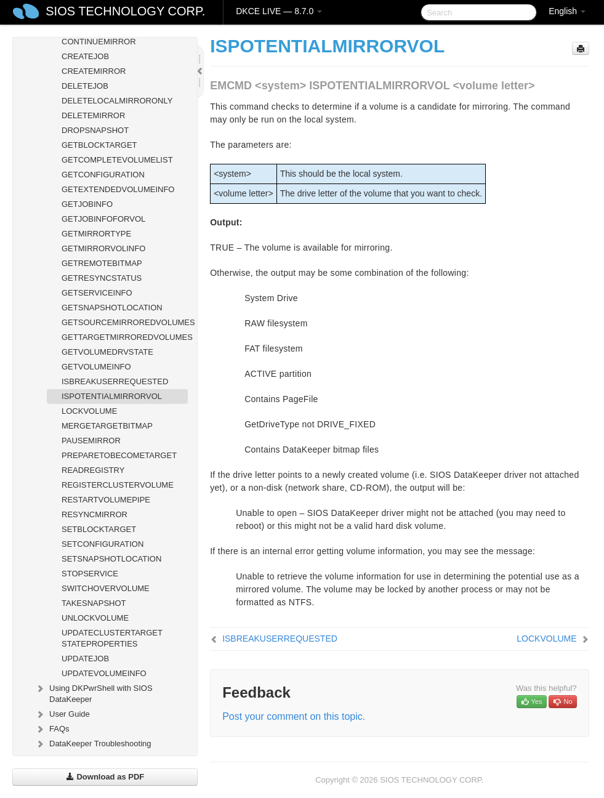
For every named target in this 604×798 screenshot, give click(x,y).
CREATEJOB (85, 56)
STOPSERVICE (90, 573)
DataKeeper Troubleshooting (92, 743)
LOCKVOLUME (89, 411)
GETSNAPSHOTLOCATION (112, 307)
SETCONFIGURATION (102, 544)
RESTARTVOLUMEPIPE (106, 499)
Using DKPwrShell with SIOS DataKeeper (93, 692)
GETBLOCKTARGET (99, 145)
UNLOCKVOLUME (95, 618)
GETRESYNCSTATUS (102, 278)
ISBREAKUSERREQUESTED (115, 381)
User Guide (62, 714)
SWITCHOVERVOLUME (106, 588)
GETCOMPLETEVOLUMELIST (117, 159)
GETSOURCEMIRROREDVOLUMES (125, 322)
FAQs (52, 729)
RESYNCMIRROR (94, 514)
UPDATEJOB (85, 658)
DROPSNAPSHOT (95, 130)
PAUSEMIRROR (91, 440)
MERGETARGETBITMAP (107, 425)
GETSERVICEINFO (97, 292)
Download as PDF (105, 776)
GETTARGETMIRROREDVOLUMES (125, 337)
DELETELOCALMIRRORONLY (117, 100)
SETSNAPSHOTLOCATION (111, 558)
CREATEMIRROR (94, 71)
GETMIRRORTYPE (96, 233)
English (567, 11)
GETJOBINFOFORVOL (103, 219)
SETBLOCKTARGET (99, 529)
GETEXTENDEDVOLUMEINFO (118, 189)
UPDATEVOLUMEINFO (104, 673)
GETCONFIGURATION (103, 174)
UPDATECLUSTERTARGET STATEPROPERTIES (112, 638)
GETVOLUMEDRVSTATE (107, 352)
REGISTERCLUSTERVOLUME (118, 485)
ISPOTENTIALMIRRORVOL (112, 396)
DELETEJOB (85, 86)
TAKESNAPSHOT (94, 603)
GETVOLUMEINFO (96, 366)
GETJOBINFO (87, 204)
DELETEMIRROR (93, 115)
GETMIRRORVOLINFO (103, 248)
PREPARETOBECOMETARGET (119, 455)
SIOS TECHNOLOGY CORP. (125, 11)
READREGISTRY (93, 470)
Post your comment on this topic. (293, 716)
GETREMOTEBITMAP (102, 263)
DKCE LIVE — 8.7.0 (279, 11)
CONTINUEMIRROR (99, 41)
